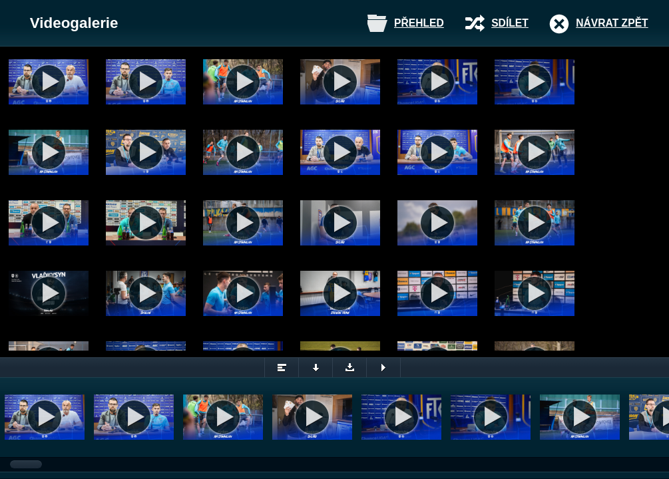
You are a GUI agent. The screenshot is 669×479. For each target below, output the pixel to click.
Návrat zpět (612, 23)
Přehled (419, 23)
